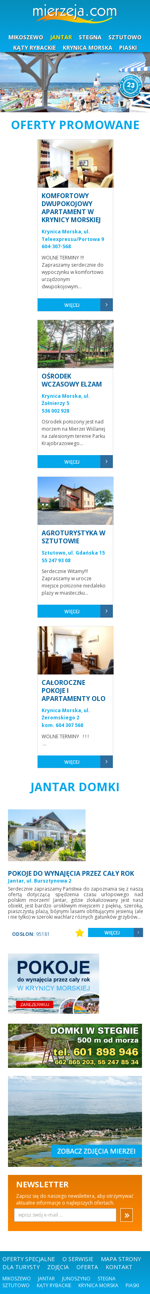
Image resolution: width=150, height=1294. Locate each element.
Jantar (46, 1278)
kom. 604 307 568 (62, 725)
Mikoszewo (16, 1278)
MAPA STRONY (121, 1259)
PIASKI (128, 47)
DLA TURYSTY (21, 1267)
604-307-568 (56, 246)
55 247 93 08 (56, 560)
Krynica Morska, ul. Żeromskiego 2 (66, 714)
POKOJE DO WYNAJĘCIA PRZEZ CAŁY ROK (71, 873)
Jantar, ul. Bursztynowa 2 (39, 880)
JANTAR (61, 37)
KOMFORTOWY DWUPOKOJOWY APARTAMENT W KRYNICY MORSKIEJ (71, 207)
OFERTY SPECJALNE (28, 1259)
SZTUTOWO (125, 37)
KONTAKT (119, 1267)
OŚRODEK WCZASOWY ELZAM (72, 380)
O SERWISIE (77, 1259)
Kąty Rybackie (54, 1285)
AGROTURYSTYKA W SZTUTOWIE (73, 537)
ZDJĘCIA (58, 1267)
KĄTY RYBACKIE (34, 47)
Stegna (107, 1278)
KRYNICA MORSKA (87, 47)
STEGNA (90, 37)
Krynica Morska (98, 1285)
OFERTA (87, 1267)
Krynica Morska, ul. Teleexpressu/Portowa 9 (73, 235)
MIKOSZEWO (25, 37)
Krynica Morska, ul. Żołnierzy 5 (66, 400)
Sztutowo (16, 1285)
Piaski (132, 1285)
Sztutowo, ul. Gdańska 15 (73, 552)
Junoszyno (76, 1278)
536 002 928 (55, 410)
